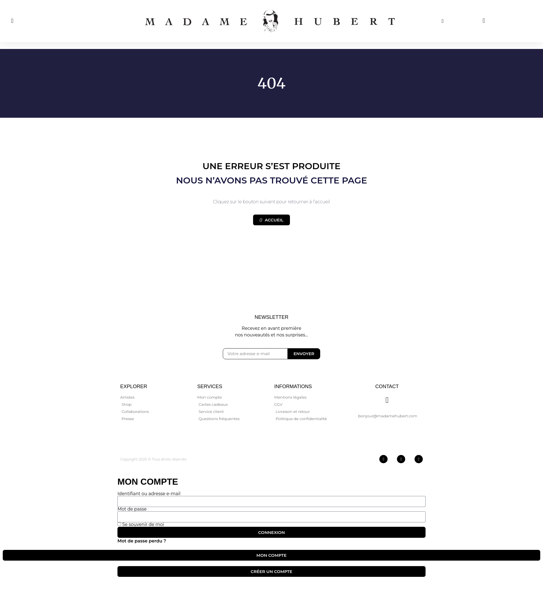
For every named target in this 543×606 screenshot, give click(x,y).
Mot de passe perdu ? (141, 541)
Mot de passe (132, 509)
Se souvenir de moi (140, 524)
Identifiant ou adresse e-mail (148, 494)
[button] (12, 21)
